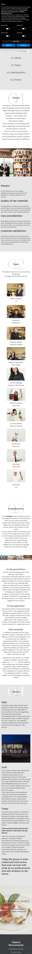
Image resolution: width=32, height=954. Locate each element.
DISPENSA (13, 662)
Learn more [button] (16, 41)
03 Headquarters (16, 72)
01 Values (16, 57)
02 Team (16, 65)
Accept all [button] (23, 45)
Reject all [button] (8, 45)
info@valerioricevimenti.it (16, 949)
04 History (16, 79)
